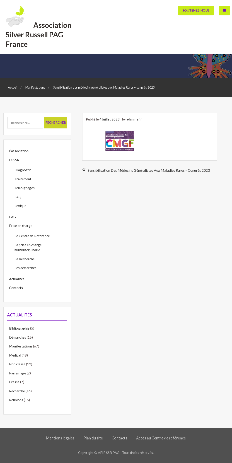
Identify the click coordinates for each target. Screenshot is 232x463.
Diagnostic (22, 170)
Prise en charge (20, 226)
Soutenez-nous (196, 10)
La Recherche (24, 259)
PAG (12, 217)
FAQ (17, 197)
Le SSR (14, 160)
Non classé (17, 364)
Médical (15, 355)
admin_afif (134, 119)
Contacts (16, 288)
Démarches (17, 337)
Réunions (16, 400)
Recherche (17, 391)
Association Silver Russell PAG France (38, 34)
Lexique (20, 206)
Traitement (22, 179)
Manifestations (20, 346)
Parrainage (17, 373)
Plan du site (93, 438)
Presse (14, 382)
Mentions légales (60, 438)
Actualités (16, 279)
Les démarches (25, 268)
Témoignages (24, 188)
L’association (19, 151)
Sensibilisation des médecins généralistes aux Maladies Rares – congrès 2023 (149, 170)
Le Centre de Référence (32, 236)
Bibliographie (19, 328)
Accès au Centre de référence (161, 438)
